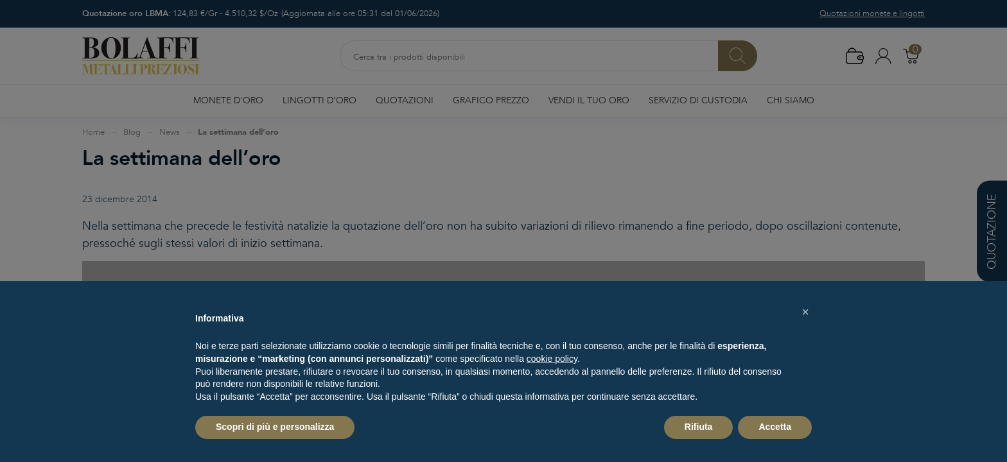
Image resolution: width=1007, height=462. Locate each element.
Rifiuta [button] (699, 427)
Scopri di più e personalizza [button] (275, 427)
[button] (805, 312)
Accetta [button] (774, 427)
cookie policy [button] (552, 359)
